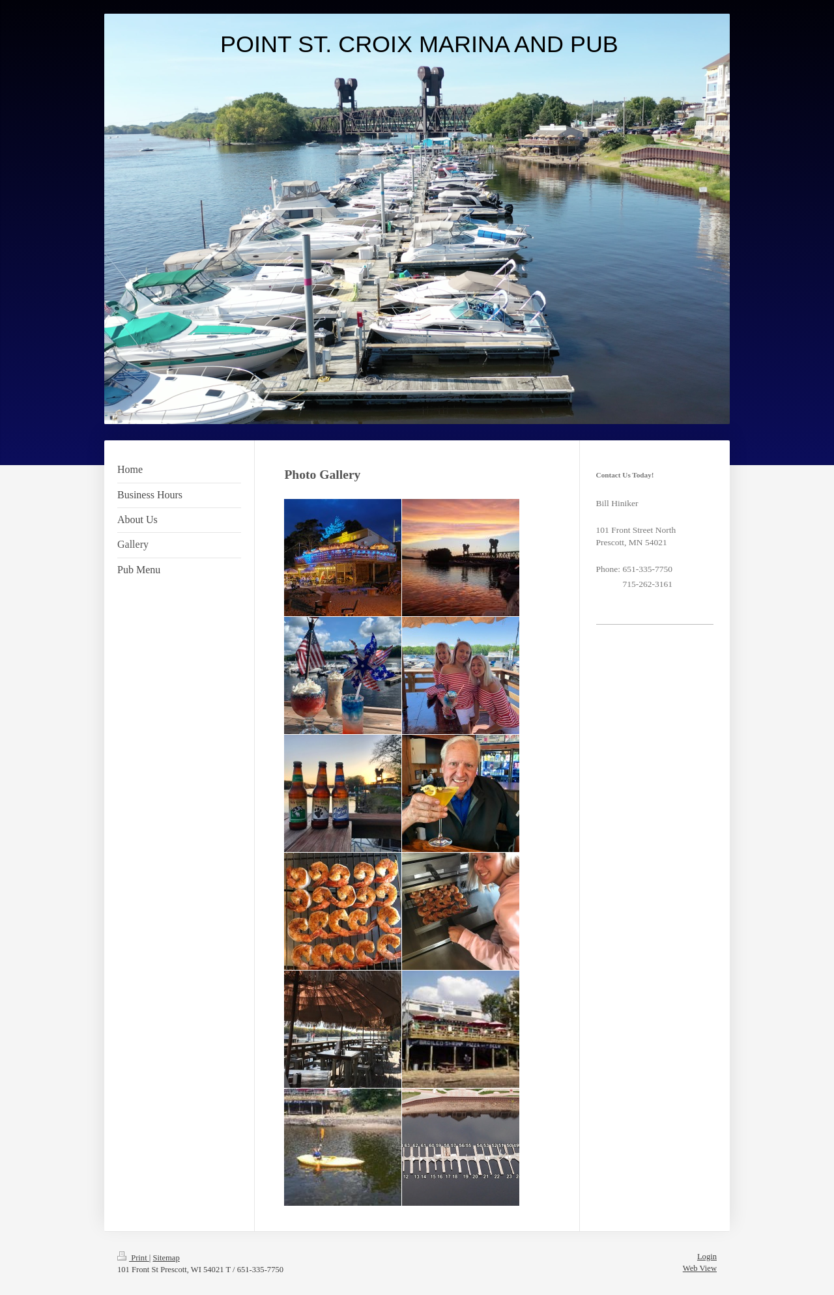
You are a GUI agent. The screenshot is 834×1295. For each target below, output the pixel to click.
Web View (700, 1268)
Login (707, 1256)
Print (133, 1257)
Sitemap (165, 1257)
